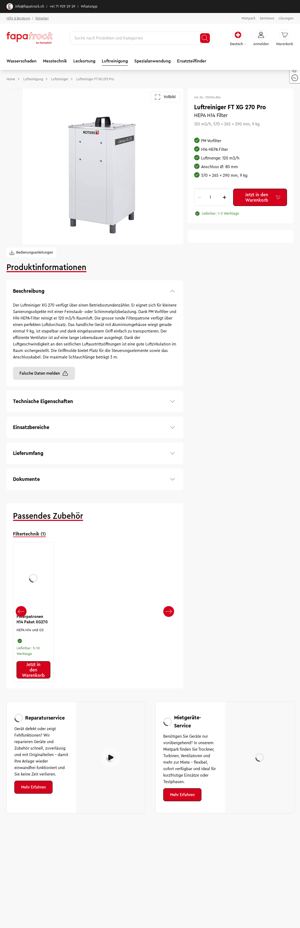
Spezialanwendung (152, 61)
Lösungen (286, 18)
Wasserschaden (21, 61)
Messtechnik (55, 61)
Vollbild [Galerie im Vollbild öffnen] (165, 97)
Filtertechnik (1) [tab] (29, 533)
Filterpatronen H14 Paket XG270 (32, 619)
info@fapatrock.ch (25, 6)
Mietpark (248, 18)
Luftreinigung (115, 61)
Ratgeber (42, 18)
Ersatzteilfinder (191, 61)
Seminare (267, 18)
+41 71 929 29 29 (62, 6)
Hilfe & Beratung (18, 18)
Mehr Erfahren (33, 787)
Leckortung (84, 61)
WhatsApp (89, 6)
